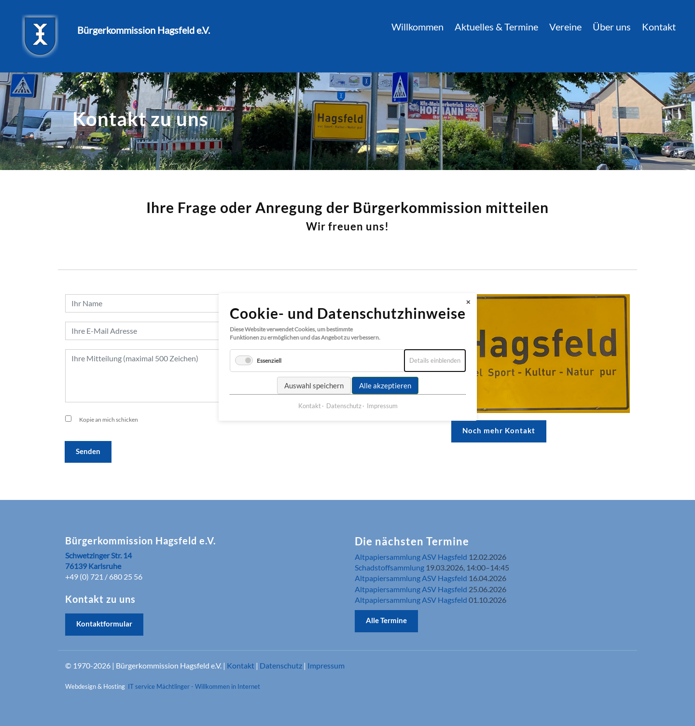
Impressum (326, 665)
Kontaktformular (104, 623)
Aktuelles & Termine (496, 26)
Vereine (565, 26)
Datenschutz (281, 665)
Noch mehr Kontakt (498, 430)
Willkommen (417, 26)
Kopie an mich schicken (108, 419)
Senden (88, 451)
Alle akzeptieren (385, 377)
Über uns (612, 26)
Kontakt (240, 665)
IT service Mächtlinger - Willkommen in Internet (194, 686)
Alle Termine (386, 620)
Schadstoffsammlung (389, 567)
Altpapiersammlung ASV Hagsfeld (411, 556)
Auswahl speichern (314, 377)
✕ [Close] (468, 294)
